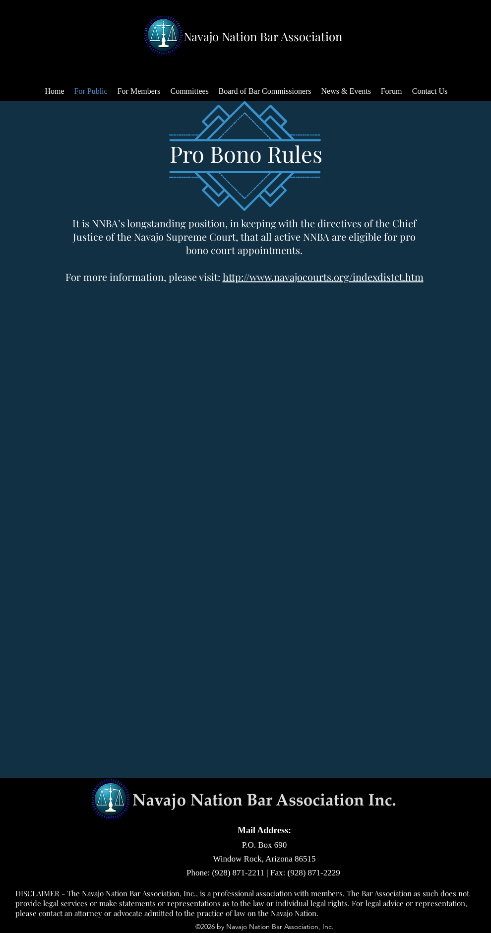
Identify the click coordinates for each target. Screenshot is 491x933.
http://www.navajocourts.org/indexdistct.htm (323, 276)
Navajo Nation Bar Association (263, 36)
